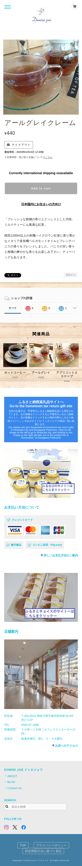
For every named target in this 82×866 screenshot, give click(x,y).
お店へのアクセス (66, 745)
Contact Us (14, 788)
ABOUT (12, 776)
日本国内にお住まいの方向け (41, 204)
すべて (13, 308)
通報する (70, 275)
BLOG (11, 782)
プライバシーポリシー (51, 845)
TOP (23, 845)
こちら (48, 157)
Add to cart (41, 188)
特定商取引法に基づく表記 (43, 851)
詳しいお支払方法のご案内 (61, 555)
